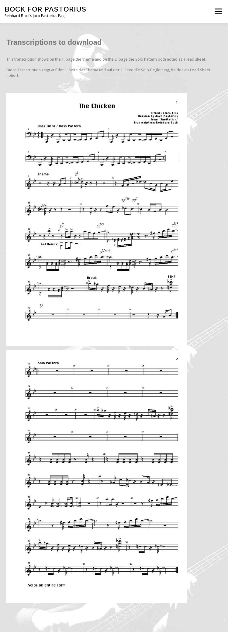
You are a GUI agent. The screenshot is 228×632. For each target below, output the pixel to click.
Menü (218, 11)
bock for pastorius (45, 9)
